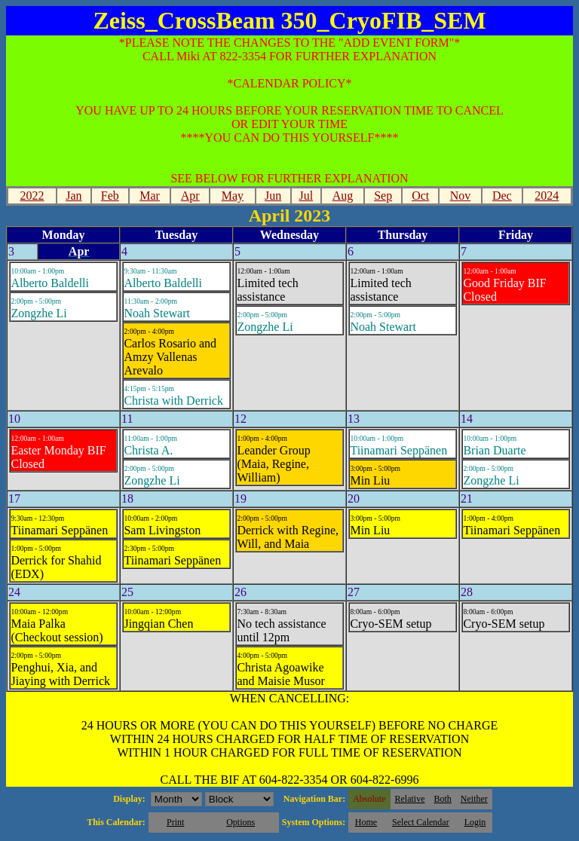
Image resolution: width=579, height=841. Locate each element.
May (233, 195)
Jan (73, 195)
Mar (149, 195)
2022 (32, 195)
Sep (383, 195)
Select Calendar (420, 822)
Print (175, 822)
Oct (420, 195)
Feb (110, 195)
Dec (502, 195)
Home (366, 822)
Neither (474, 799)
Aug (343, 195)
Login (475, 822)
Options (240, 822)
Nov (460, 195)
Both (443, 799)
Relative (410, 799)
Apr (190, 195)
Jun (273, 195)
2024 (547, 195)
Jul (306, 195)
